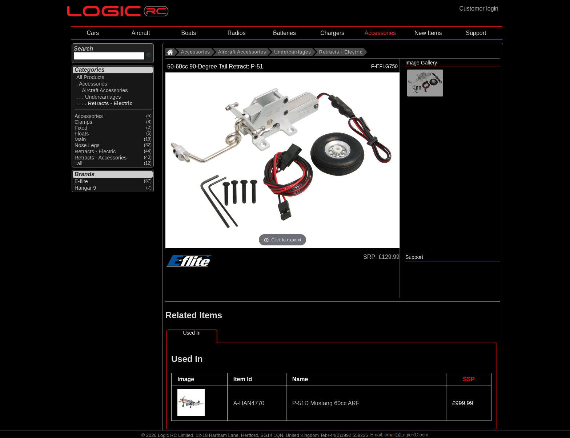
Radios (237, 33)
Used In (191, 333)
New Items (428, 33)
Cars (93, 33)
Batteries (284, 33)
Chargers (332, 33)
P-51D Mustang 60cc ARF (326, 403)
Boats (188, 33)
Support (476, 33)
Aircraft (141, 33)
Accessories (380, 33)
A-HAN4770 (248, 403)
